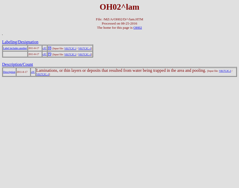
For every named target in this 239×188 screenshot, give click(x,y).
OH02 (137, 28)
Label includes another (15, 48)
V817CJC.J (70, 48)
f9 (49, 54)
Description (9, 71)
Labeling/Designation (20, 42)
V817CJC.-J (84, 48)
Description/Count (17, 64)
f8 (49, 48)
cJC (45, 48)
